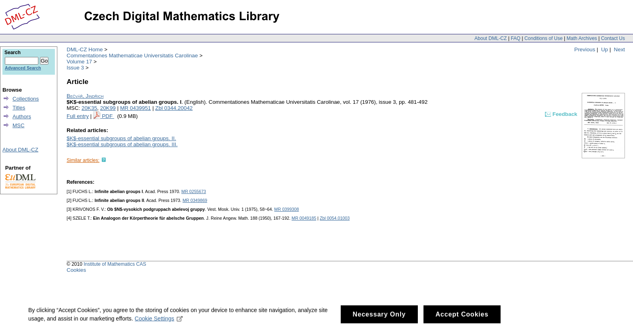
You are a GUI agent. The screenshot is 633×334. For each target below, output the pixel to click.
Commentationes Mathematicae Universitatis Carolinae (132, 56)
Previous (584, 49)
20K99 (108, 108)
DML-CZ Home (85, 49)
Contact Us (613, 38)
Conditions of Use (543, 38)
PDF (108, 116)
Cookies (76, 270)
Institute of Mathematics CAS (115, 264)
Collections (26, 99)
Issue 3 (75, 68)
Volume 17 (79, 62)
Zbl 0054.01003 (335, 218)
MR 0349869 (194, 200)
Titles (19, 108)
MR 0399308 (286, 209)
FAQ (515, 38)
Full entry (78, 116)
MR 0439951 (135, 108)
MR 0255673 (193, 191)
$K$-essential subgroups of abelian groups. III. (122, 144)
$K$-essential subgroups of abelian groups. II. (121, 138)
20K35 (89, 108)
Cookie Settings (159, 324)
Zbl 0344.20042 (174, 108)
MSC (19, 125)
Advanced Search (23, 67)
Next (619, 49)
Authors (22, 116)
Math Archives (581, 38)
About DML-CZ (490, 38)
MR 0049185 (303, 218)
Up (604, 49)
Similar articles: (83, 160)
